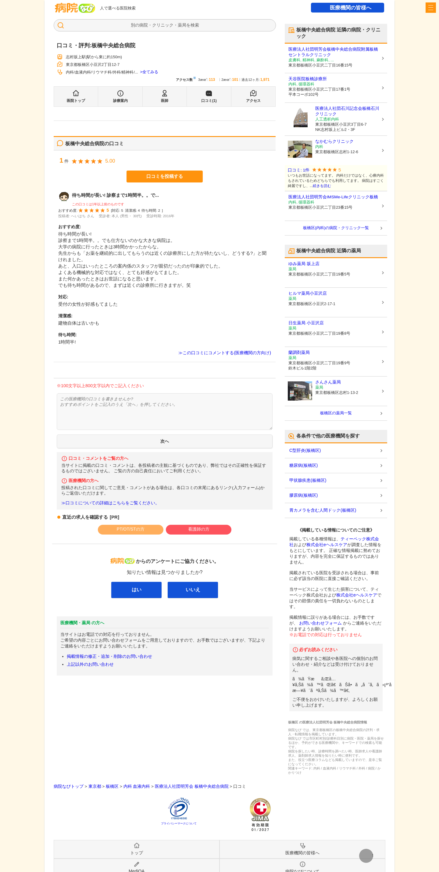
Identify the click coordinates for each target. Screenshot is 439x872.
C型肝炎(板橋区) (305, 450)
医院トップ (76, 101)
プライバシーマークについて (179, 823)
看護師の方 (198, 529)
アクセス (253, 101)
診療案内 (120, 101)
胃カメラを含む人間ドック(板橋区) (322, 510)
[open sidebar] (431, 7)
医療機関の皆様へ (350, 8)
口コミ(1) (209, 101)
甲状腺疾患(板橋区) (307, 480)
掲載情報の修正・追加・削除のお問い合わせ (109, 656)
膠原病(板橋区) (303, 495)
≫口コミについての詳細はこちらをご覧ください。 (110, 503)
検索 (195, 25)
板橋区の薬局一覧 (336, 413)
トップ (136, 852)
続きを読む (322, 186)
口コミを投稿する (164, 176)
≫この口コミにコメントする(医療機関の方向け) (224, 352)
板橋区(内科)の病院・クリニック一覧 (336, 227)
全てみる (150, 72)
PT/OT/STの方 (131, 529)
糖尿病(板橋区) (303, 465)
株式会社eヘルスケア (326, 544)
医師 (164, 101)
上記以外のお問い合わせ (90, 664)
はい (136, 589)
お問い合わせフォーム (320, 623)
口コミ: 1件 (298, 170)
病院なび (75, 8)
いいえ (193, 589)
